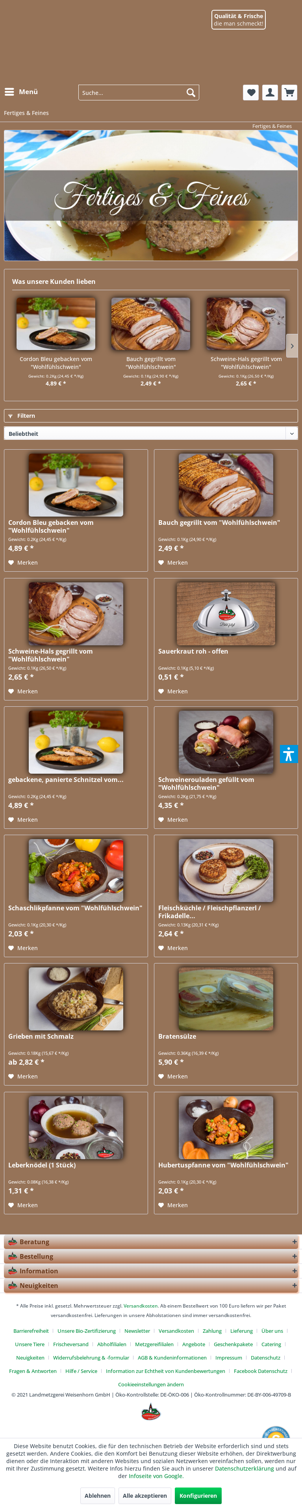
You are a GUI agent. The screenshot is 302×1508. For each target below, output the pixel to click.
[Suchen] (191, 92)
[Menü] (21, 92)
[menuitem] (21, 88)
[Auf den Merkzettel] (23, 562)
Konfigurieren (198, 1495)
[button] (289, 754)
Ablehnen (98, 1495)
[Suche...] (138, 92)
